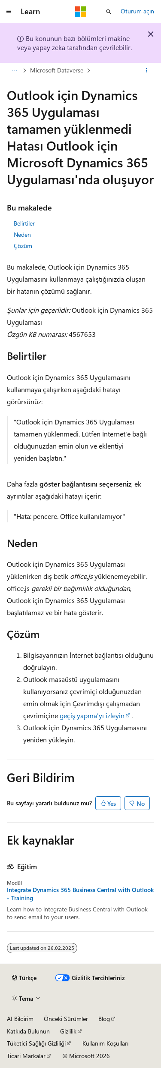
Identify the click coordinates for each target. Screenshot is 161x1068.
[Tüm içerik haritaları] (14, 70)
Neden (22, 234)
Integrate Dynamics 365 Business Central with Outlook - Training (80, 894)
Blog (104, 1019)
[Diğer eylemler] (146, 70)
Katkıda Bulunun (28, 1031)
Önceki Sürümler (66, 1019)
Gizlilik (68, 1031)
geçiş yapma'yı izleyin (91, 715)
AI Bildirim (20, 1019)
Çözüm (23, 246)
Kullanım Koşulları (105, 1043)
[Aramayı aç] (108, 11)
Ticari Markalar (26, 1056)
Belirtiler (24, 223)
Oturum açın (137, 11)
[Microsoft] (80, 11)
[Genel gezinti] (8, 11)
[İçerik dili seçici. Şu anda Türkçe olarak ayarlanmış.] (24, 978)
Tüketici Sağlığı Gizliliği (36, 1043)
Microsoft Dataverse (56, 70)
